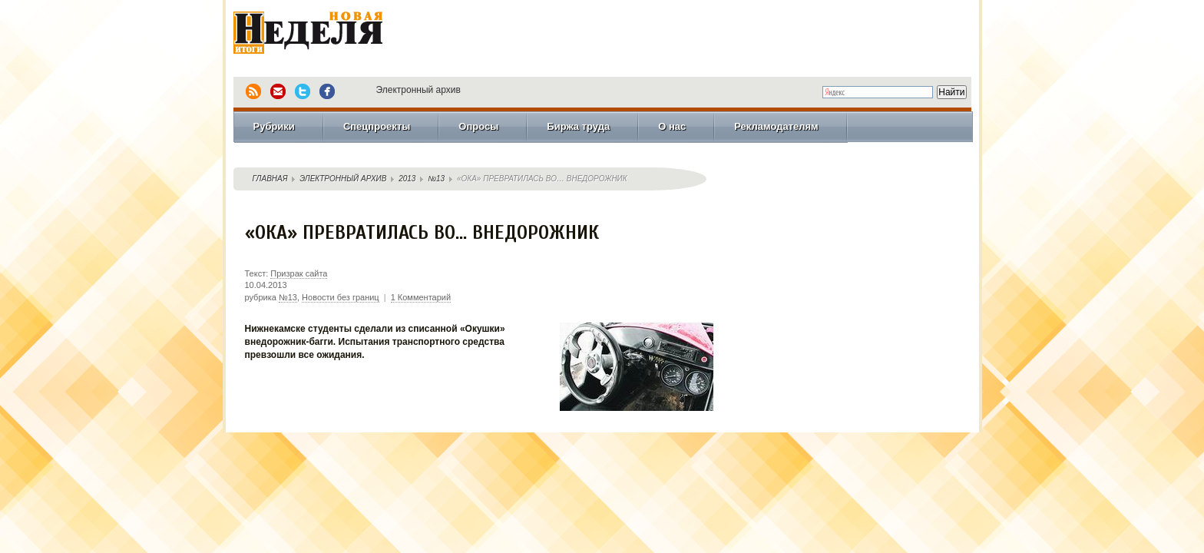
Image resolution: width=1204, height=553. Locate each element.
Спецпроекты (376, 126)
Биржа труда (578, 126)
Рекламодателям (776, 126)
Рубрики (274, 126)
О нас (672, 126)
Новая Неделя (329, 35)
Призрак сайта (298, 273)
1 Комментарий (421, 297)
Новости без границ (340, 297)
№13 (436, 178)
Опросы (478, 126)
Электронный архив (418, 89)
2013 (407, 178)
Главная (270, 178)
